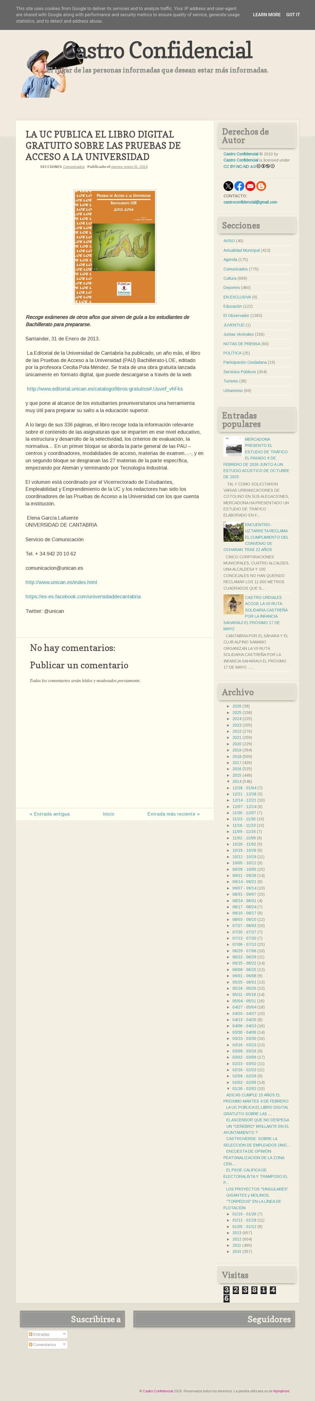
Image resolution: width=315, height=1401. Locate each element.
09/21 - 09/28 (244, 875)
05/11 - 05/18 (244, 994)
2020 (236, 744)
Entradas (39, 1334)
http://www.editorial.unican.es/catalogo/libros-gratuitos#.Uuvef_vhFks (105, 389)
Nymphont (281, 1391)
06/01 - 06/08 (244, 975)
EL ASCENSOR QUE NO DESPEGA (257, 1120)
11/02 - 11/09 (244, 838)
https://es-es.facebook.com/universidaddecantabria (83, 596)
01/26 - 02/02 (244, 1088)
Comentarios (42, 1344)
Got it (293, 14)
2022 (236, 731)
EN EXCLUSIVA (237, 297)
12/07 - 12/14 (244, 806)
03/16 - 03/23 (244, 1045)
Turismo (230, 381)
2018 (236, 756)
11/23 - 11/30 (244, 819)
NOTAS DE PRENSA (241, 344)
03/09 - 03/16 (244, 1051)
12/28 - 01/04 (244, 788)
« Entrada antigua (50, 814)
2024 (236, 718)
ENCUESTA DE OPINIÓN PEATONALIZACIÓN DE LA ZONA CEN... (253, 1157)
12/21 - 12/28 (244, 794)
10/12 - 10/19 (244, 856)
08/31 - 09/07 (244, 894)
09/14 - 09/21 (244, 881)
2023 (236, 725)
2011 (236, 1245)
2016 (236, 769)
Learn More (266, 14)
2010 (236, 1251)
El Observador (236, 315)
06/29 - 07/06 (244, 951)
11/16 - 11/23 (244, 825)
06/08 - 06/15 (244, 969)
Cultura (229, 278)
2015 (236, 775)
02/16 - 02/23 (244, 1070)
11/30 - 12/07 (244, 813)
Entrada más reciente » (173, 814)
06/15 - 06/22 (244, 963)
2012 (236, 1239)
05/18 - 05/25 (244, 988)
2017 (236, 762)
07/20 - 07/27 (244, 932)
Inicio (109, 814)
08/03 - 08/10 (244, 919)
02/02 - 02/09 (244, 1082)
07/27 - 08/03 (244, 925)
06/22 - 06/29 (244, 957)
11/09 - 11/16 (244, 831)
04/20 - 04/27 (244, 1013)
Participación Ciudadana (245, 362)
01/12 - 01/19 (244, 1220)
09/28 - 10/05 (244, 869)
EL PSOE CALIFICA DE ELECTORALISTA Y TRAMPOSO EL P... (255, 1176)
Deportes (231, 287)
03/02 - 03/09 (244, 1057)
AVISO (229, 241)
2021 (236, 737)
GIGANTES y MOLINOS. (248, 1195)
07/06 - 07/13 (244, 944)
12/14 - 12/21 (244, 800)
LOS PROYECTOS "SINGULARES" (257, 1189)
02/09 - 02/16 (244, 1076)
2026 (236, 706)
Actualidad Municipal (241, 250)
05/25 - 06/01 (244, 982)
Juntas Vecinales (238, 334)
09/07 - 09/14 (244, 888)
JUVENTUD (234, 325)
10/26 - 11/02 (244, 844)
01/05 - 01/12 (244, 1226)
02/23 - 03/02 (244, 1063)
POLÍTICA (232, 353)
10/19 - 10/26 (244, 850)
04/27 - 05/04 (244, 1007)
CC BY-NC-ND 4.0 (239, 166)
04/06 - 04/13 (244, 1026)
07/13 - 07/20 (244, 938)
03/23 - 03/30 (244, 1038)
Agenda (230, 259)
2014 (236, 781)
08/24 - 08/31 (244, 900)
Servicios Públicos (239, 372)
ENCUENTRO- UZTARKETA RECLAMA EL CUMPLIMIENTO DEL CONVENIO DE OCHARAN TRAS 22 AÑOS (255, 537)
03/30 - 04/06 (244, 1032)
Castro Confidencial (157, 49)
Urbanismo (233, 390)
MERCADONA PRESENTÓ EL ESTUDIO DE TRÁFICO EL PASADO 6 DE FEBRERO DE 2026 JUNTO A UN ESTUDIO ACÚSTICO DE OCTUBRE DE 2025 (256, 458)
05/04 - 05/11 (244, 1001)
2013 (236, 1232)
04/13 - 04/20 (244, 1019)
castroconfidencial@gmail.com (250, 202)
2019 (236, 750)
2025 (236, 712)
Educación (232, 306)
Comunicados (74, 167)
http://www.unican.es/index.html (61, 582)
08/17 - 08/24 (244, 907)
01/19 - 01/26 (244, 1214)
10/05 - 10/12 (244, 863)
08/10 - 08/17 (244, 913)
